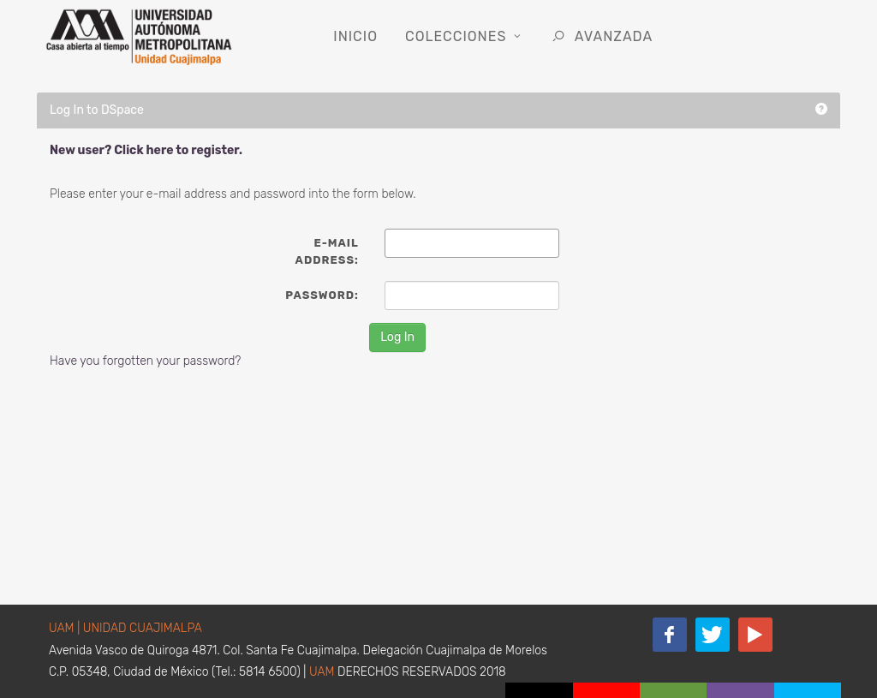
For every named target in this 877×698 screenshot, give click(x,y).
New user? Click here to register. (146, 150)
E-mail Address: (327, 251)
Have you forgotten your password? (145, 361)
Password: (321, 295)
